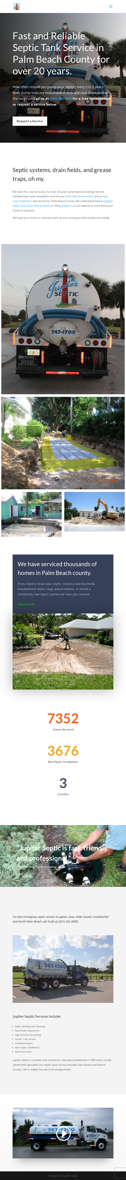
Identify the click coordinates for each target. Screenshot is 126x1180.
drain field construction (79, 196)
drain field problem (40, 206)
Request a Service (30, 121)
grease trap (68, 206)
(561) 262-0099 (61, 98)
